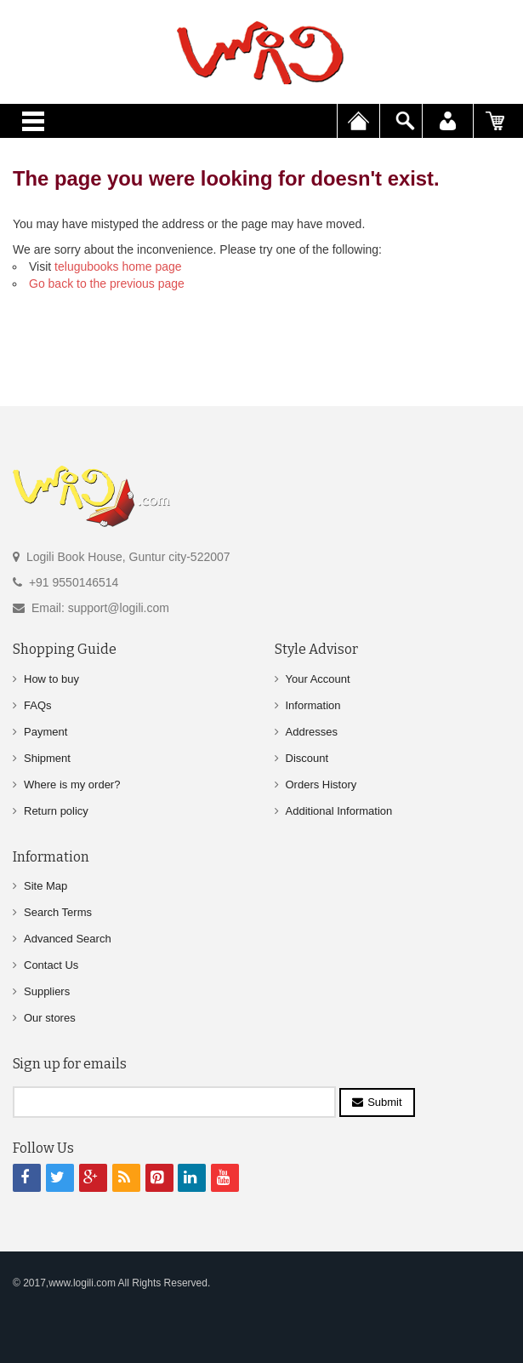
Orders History (321, 784)
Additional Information (339, 811)
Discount (307, 758)
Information (313, 705)
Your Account (318, 679)
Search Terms (58, 912)
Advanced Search (67, 938)
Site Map (45, 885)
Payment (45, 731)
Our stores (50, 1017)
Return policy (56, 811)
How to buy (51, 679)
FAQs (38, 705)
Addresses (312, 731)
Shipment (47, 758)
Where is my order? (72, 784)
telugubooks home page (117, 266)
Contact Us (51, 965)
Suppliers (47, 991)
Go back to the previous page (107, 283)
